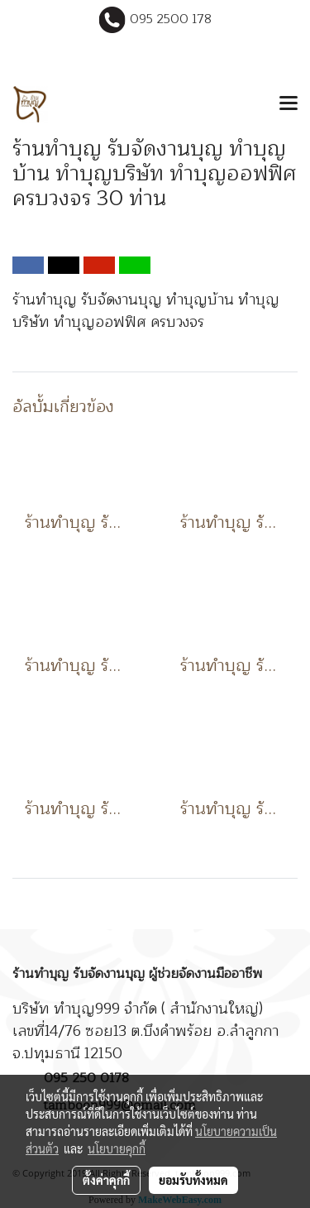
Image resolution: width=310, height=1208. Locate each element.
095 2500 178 (171, 19)
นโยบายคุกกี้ (116, 1148)
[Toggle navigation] (288, 104)
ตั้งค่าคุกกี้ (106, 1179)
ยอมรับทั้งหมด (193, 1179)
